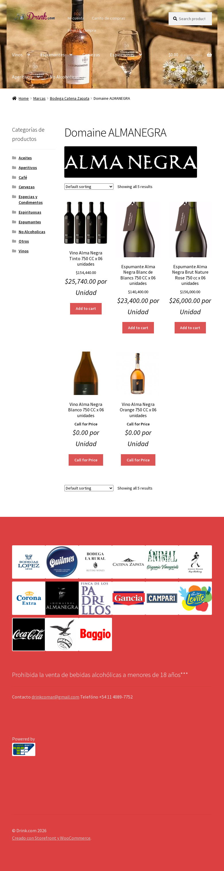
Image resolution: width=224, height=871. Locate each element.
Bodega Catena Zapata (69, 98)
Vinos (17, 54)
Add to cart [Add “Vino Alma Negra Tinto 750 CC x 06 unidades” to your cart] (86, 308)
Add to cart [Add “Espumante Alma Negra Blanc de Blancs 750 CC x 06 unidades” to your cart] (138, 327)
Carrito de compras (108, 18)
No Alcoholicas (64, 77)
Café (23, 177)
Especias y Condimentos (31, 199)
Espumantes (52, 54)
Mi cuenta (76, 18)
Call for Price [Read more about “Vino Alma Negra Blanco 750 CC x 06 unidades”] (85, 460)
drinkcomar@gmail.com (55, 697)
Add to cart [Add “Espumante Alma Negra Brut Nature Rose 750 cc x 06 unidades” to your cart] (190, 327)
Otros (24, 241)
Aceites (25, 157)
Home (24, 98)
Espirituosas (122, 54)
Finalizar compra (82, 30)
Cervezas (91, 54)
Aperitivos (22, 77)
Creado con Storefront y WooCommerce (51, 838)
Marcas (39, 98)
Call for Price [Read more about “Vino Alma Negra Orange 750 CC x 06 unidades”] (138, 460)
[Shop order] (88, 186)
